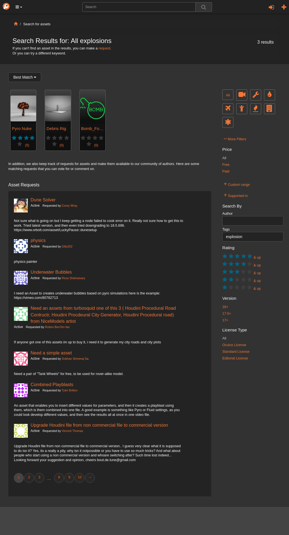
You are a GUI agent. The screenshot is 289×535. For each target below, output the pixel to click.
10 (79, 477)
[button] (18, 7)
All (228, 95)
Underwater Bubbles (51, 271)
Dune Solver (43, 199)
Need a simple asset (51, 352)
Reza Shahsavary (73, 278)
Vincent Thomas (72, 430)
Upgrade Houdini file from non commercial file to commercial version (99, 425)
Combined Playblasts (52, 384)
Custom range (237, 184)
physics (38, 240)
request (104, 48)
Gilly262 (67, 246)
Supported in (236, 195)
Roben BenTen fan (57, 327)
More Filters (235, 138)
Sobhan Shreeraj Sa (75, 358)
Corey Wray (69, 205)
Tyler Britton (70, 390)
